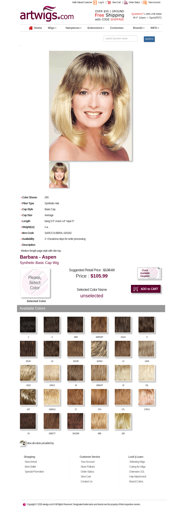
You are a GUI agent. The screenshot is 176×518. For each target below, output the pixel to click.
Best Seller (30, 466)
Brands (139, 27)
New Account (154, 2)
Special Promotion (34, 471)
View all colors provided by (37, 443)
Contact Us (86, 481)
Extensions (96, 27)
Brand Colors (136, 481)
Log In (101, 2)
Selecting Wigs (137, 461)
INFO (155, 27)
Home (35, 28)
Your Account (87, 461)
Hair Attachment (137, 476)
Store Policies (88, 466)
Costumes (117, 27)
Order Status (134, 2)
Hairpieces (74, 27)
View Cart (116, 2)
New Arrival (31, 461)
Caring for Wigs (137, 466)
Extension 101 (136, 471)
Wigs (52, 27)
